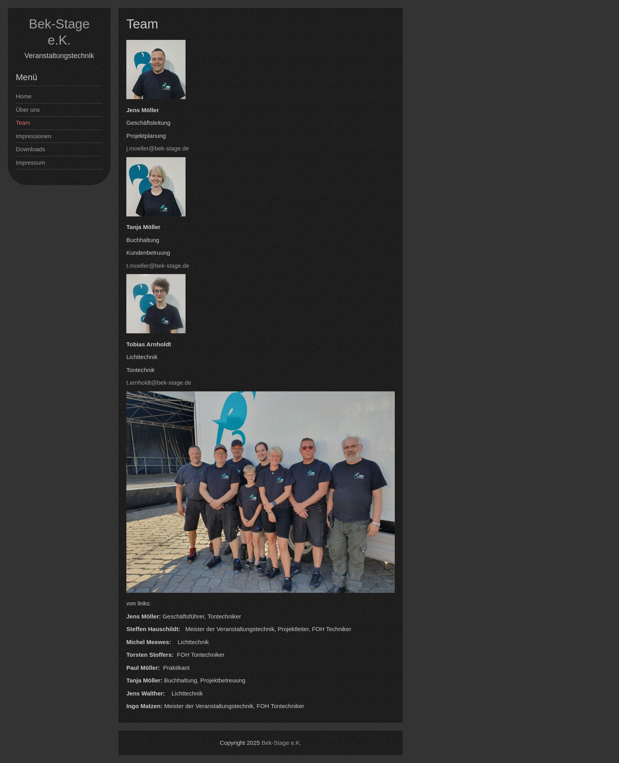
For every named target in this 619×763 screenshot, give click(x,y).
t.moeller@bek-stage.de (157, 265)
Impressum (30, 162)
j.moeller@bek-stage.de (157, 148)
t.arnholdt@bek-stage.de (158, 382)
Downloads (30, 149)
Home (24, 96)
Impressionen (33, 136)
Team (23, 122)
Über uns (28, 109)
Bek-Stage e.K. (282, 742)
